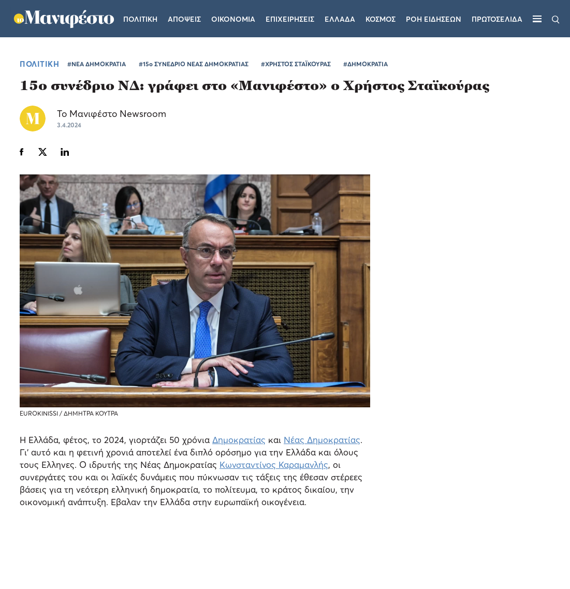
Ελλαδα (341, 12)
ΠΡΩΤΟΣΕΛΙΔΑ (497, 12)
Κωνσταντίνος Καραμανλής (274, 464)
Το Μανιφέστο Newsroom (111, 113)
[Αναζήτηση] (556, 18)
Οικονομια (234, 12)
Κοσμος (382, 12)
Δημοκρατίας (239, 439)
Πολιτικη (141, 12)
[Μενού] (537, 18)
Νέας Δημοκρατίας (322, 439)
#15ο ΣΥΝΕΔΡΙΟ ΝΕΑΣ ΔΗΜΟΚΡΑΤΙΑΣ (194, 64)
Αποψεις (185, 12)
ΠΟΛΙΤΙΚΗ (39, 63)
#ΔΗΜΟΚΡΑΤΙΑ (365, 64)
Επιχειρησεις (291, 12)
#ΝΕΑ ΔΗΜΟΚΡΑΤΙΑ (96, 64)
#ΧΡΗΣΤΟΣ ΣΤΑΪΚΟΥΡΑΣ (296, 64)
